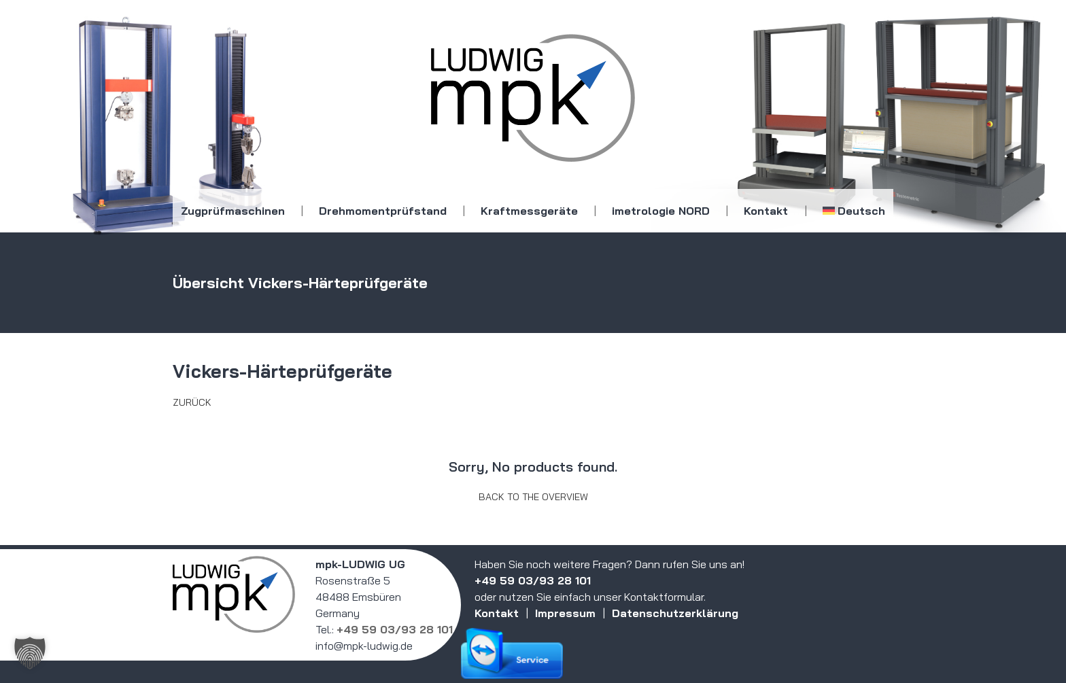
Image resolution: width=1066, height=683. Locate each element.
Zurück (192, 402)
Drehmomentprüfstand (383, 210)
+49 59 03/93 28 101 (395, 629)
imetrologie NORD (661, 210)
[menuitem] (853, 211)
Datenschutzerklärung (675, 613)
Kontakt (766, 210)
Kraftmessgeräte (529, 210)
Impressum (565, 613)
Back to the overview (533, 497)
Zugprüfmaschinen (233, 210)
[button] (30, 653)
